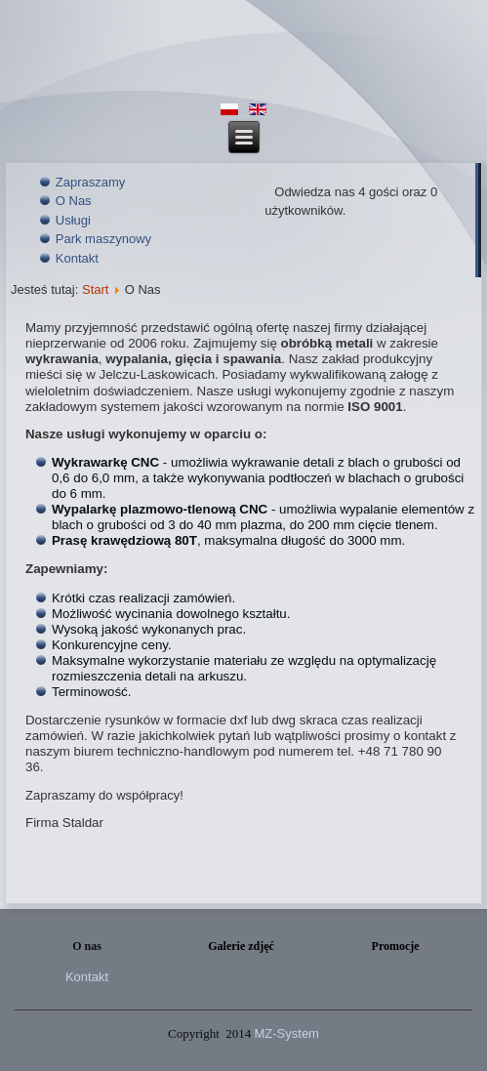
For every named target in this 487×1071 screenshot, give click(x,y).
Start (95, 289)
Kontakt (77, 258)
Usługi (73, 220)
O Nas (74, 200)
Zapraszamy (91, 182)
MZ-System (287, 1033)
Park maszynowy (103, 238)
